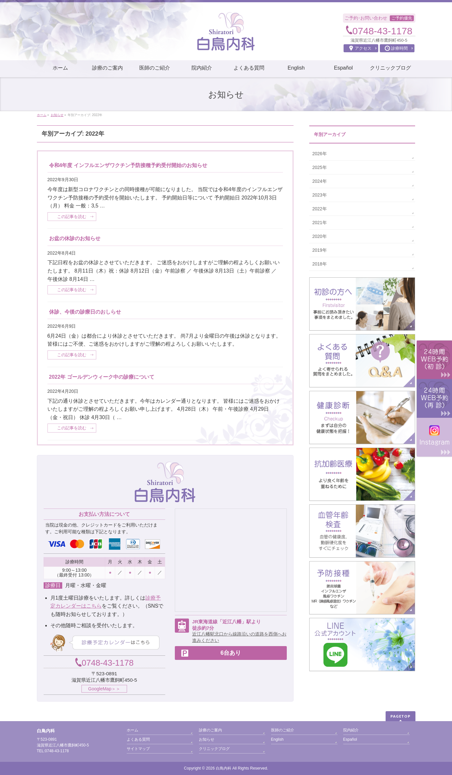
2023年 (319, 195)
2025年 (319, 167)
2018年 (319, 263)
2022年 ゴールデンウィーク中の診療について (101, 377)
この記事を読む (71, 216)
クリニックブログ (214, 748)
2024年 (319, 181)
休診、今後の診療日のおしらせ (85, 312)
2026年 (319, 153)
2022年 (319, 208)
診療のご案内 (210, 730)
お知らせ (206, 739)
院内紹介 (351, 730)
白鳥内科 (223, 768)
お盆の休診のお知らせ (74, 238)
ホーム (132, 730)
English (277, 739)
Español (350, 739)
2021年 (319, 222)
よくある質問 (138, 739)
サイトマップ (138, 748)
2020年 (319, 236)
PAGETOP (400, 716)
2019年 (319, 250)
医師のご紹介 (282, 730)
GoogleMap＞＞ (104, 688)
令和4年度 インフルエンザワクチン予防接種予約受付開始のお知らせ (128, 165)
